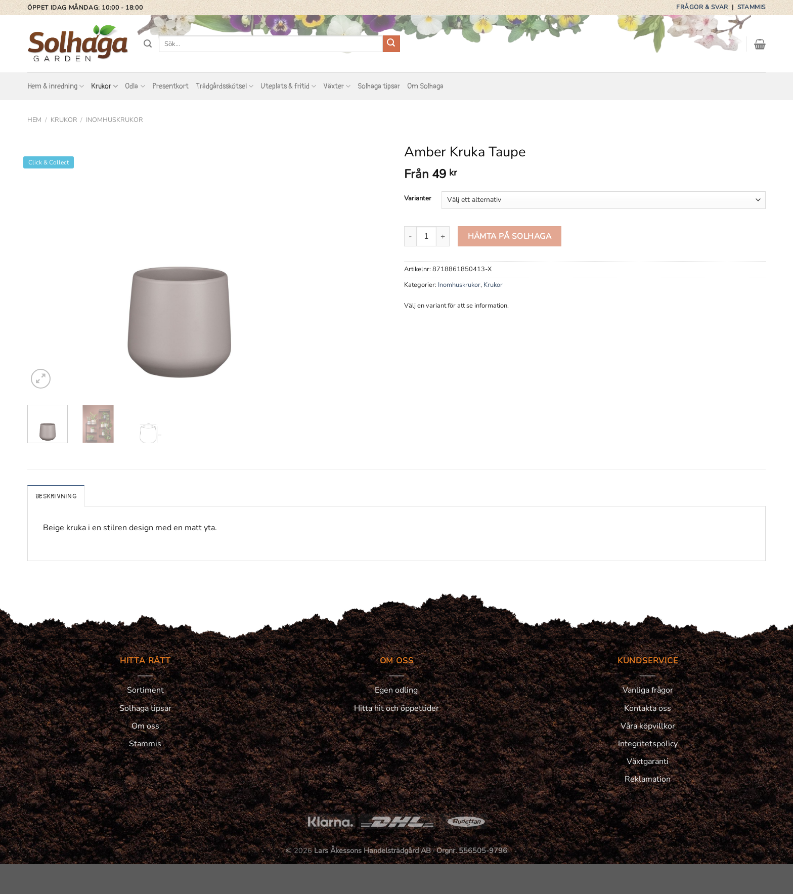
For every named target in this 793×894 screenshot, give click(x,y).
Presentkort (170, 86)
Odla (135, 86)
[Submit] (391, 44)
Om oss (145, 726)
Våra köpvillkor (648, 726)
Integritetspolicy (648, 743)
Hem (34, 119)
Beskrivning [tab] (55, 496)
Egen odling (396, 690)
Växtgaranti (648, 761)
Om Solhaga (425, 86)
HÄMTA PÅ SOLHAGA (509, 236)
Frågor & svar (703, 7)
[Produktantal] (426, 236)
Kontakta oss (647, 708)
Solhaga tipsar (379, 86)
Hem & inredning (55, 86)
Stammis (751, 7)
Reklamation (648, 779)
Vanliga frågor (648, 690)
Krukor (104, 86)
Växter (336, 86)
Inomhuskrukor (114, 119)
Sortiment (145, 690)
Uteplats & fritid (288, 86)
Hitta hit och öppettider (396, 708)
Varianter (417, 198)
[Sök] (148, 44)
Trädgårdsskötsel (224, 86)
